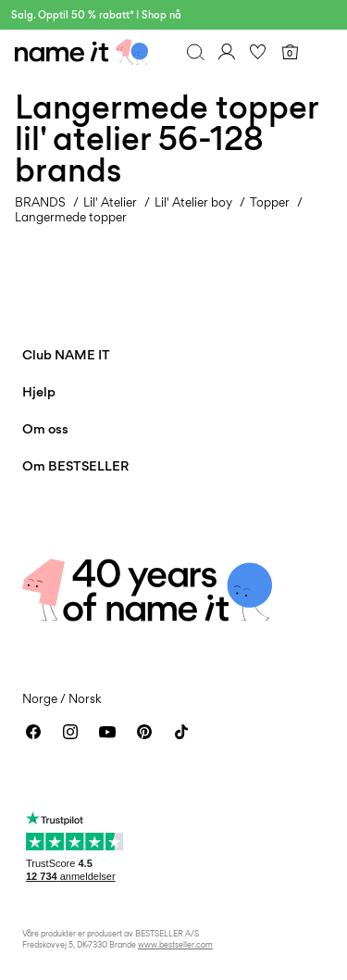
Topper (270, 202)
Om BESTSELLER (75, 465)
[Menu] (321, 52)
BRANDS (40, 202)
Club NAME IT (66, 354)
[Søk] (195, 52)
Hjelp (39, 391)
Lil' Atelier (110, 202)
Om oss (45, 428)
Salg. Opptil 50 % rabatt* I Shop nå (96, 14)
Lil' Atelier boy (193, 202)
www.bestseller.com (175, 944)
